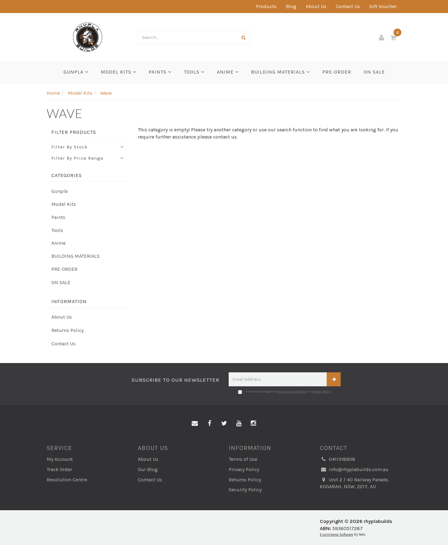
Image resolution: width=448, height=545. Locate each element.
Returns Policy (67, 330)
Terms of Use (243, 459)
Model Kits (118, 72)
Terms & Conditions (291, 391)
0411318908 (337, 459)
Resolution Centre (67, 480)
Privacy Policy (321, 391)
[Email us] (195, 423)
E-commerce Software (336, 535)
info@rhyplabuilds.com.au (354, 469)
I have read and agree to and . (285, 392)
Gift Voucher (383, 6)
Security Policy (245, 490)
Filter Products (73, 132)
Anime (228, 72)
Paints (160, 72)
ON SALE (374, 72)
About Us (316, 6)
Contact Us (348, 6)
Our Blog (148, 469)
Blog (291, 6)
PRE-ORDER (336, 72)
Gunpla (75, 72)
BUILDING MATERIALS (280, 72)
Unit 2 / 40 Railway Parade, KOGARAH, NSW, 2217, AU (354, 483)
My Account (60, 459)
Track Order (59, 469)
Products (266, 6)
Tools (194, 72)
